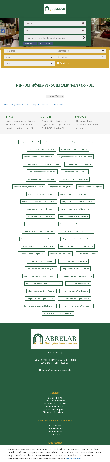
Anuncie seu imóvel (55, 406)
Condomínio (65, 63)
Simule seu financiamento (55, 412)
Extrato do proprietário (55, 400)
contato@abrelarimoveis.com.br (56, 370)
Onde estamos (55, 431)
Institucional (55, 434)
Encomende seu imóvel (55, 403)
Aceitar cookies (73, 458)
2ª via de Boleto (55, 397)
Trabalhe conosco (55, 428)
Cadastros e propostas (55, 409)
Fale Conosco (55, 425)
